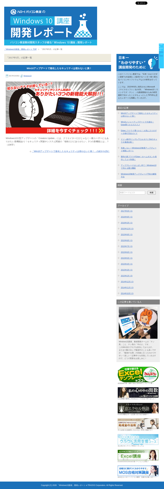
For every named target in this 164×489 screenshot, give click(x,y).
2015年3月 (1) (126, 270)
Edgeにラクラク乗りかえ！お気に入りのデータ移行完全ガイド (139, 132)
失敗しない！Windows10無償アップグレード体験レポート (138, 149)
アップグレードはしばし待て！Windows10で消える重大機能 (138, 166)
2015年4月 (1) (126, 264)
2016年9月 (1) (126, 217)
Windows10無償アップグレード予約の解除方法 (138, 175)
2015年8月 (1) (126, 240)
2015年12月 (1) (127, 229)
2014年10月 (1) (127, 293)
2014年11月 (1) (127, 287)
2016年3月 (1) (126, 223)
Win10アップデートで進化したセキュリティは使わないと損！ (59, 68)
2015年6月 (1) (126, 252)
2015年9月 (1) (126, 234)
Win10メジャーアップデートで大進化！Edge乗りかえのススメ (137, 123)
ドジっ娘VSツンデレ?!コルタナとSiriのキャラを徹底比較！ (139, 140)
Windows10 (28, 76)
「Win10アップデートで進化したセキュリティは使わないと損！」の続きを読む (70, 151)
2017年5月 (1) (126, 211)
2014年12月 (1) (127, 282)
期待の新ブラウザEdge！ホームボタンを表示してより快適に (139, 158)
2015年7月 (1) (126, 246)
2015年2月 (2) (126, 276)
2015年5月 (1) (126, 258)
